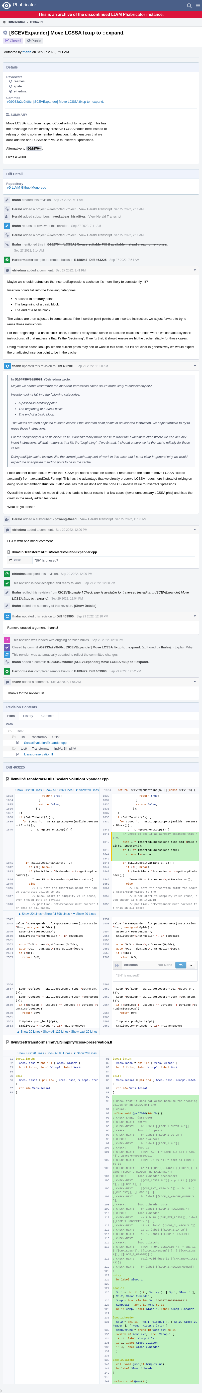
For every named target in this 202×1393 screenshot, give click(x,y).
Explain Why (183, 647)
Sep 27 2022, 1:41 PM (71, 270)
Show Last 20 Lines (84, 1031)
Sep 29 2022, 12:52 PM (125, 671)
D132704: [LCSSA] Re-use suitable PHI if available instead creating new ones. (107, 244)
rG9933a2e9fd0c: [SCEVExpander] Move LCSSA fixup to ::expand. (55, 101)
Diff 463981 (65, 366)
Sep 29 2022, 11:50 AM (92, 366)
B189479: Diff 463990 (90, 671)
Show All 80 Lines (58, 1053)
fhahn (27, 52)
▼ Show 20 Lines (87, 790)
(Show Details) (85, 606)
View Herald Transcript (95, 209)
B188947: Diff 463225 (90, 260)
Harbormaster (22, 260)
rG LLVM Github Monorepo (26, 187)
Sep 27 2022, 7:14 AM (29, 250)
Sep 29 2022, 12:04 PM (67, 598)
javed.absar (61, 216)
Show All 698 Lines (57, 914)
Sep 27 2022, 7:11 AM (68, 200)
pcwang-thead (65, 519)
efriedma (20, 91)
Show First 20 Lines (28, 790)
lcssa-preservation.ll (38, 754)
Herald (17, 209)
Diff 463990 (65, 616)
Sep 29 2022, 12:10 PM (92, 616)
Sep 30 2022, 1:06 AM (66, 682)
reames (19, 81)
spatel (18, 86)
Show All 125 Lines (55, 1031)
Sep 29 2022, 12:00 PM (71, 530)
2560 (15, 560)
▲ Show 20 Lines (30, 914)
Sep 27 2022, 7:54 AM (124, 260)
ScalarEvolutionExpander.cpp (45, 743)
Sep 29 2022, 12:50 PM (107, 640)
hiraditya (78, 216)
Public (36, 41)
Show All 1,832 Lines (58, 790)
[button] (198, 5)
